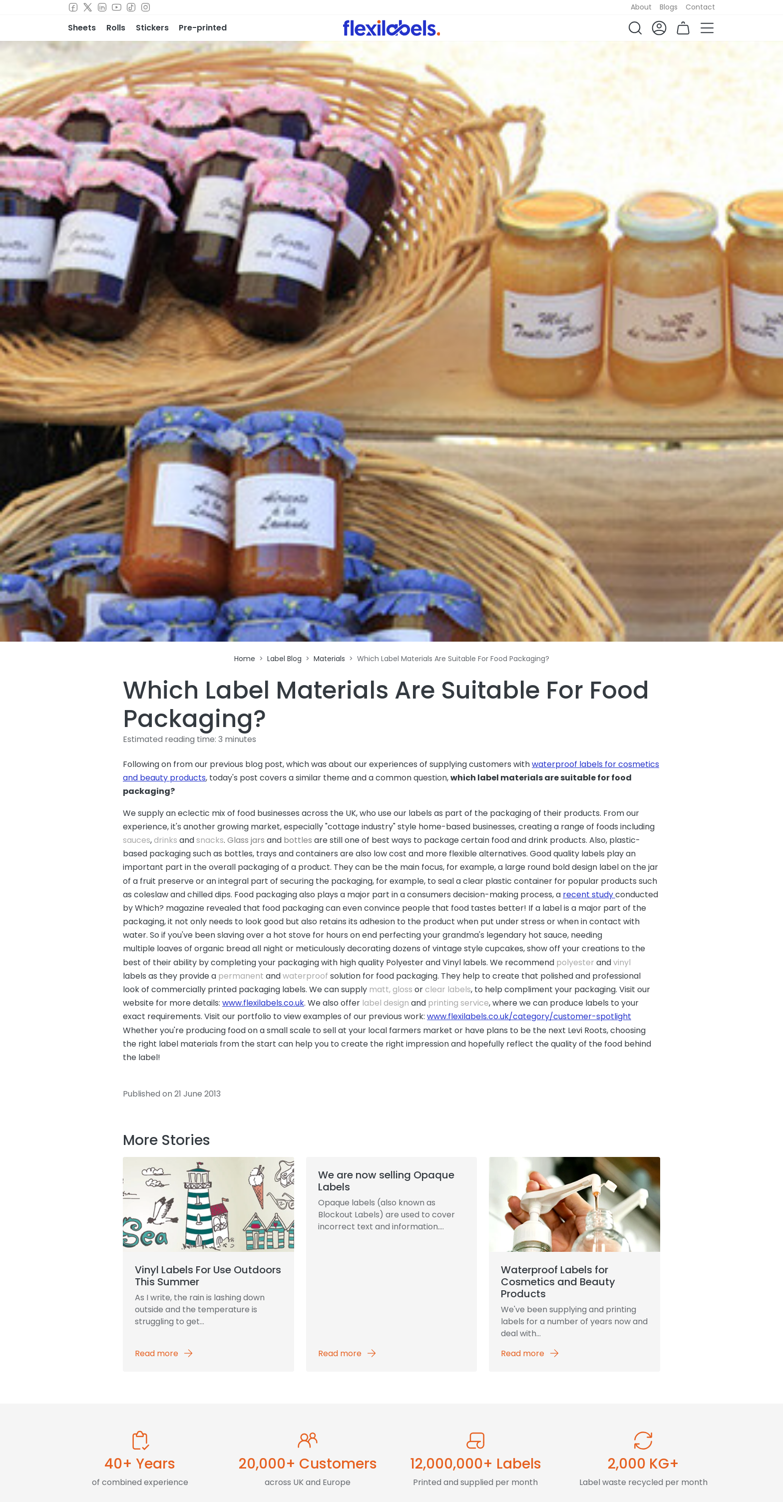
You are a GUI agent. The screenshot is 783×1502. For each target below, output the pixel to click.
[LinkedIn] (102, 7)
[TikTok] (131, 7)
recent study (589, 894)
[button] (635, 28)
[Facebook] (73, 7)
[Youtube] (116, 7)
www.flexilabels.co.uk (263, 1003)
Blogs (669, 7)
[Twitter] (87, 7)
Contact (700, 7)
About (641, 7)
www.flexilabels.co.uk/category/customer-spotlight (529, 1016)
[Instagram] (145, 7)
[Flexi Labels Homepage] (391, 28)
